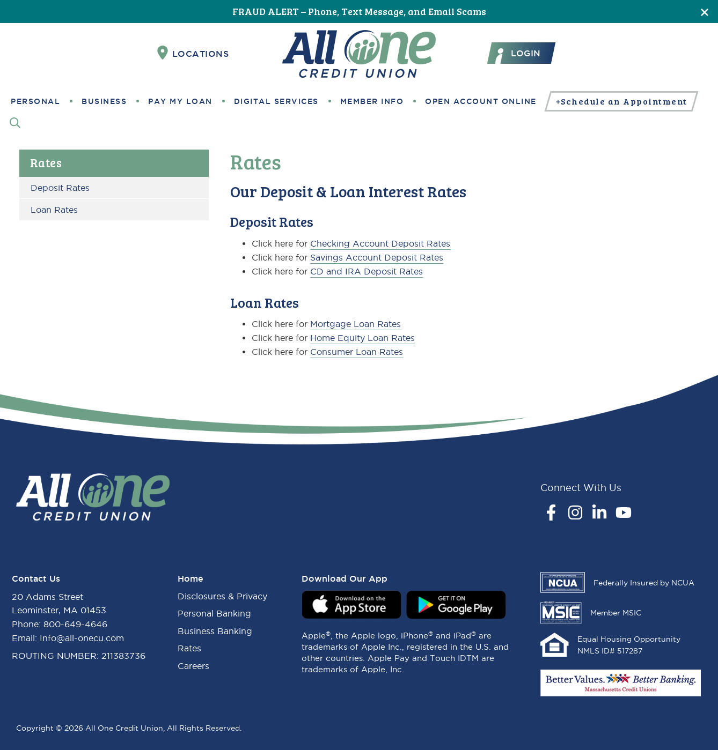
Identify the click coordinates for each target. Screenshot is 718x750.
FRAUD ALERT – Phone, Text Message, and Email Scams (359, 11)
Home (190, 578)
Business (104, 101)
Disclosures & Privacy (222, 596)
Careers (193, 666)
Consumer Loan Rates (356, 352)
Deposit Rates (60, 187)
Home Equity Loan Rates (362, 338)
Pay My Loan (180, 101)
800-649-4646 (75, 624)
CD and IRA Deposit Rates (366, 271)
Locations (193, 53)
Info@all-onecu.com (82, 638)
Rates (46, 162)
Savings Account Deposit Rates (376, 257)
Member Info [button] (372, 101)
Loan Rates (54, 209)
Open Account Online (481, 101)
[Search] (15, 122)
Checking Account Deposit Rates (380, 243)
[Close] (704, 12)
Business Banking (215, 631)
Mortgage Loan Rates (355, 324)
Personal (35, 101)
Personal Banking (214, 613)
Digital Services (276, 101)
